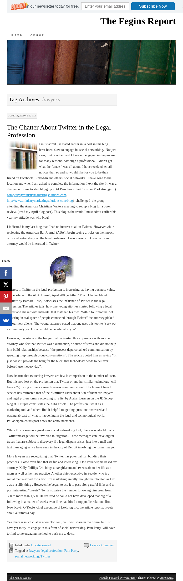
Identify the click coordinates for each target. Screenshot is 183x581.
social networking (27, 556)
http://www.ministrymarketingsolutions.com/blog (40, 200)
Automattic (166, 577)
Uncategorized (41, 545)
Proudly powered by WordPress (117, 577)
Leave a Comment (102, 545)
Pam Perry (71, 550)
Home (17, 35)
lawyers (34, 550)
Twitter (45, 556)
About (37, 35)
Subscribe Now (153, 6)
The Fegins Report (138, 21)
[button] (50, 6)
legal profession (51, 550)
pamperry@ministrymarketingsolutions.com (36, 195)
